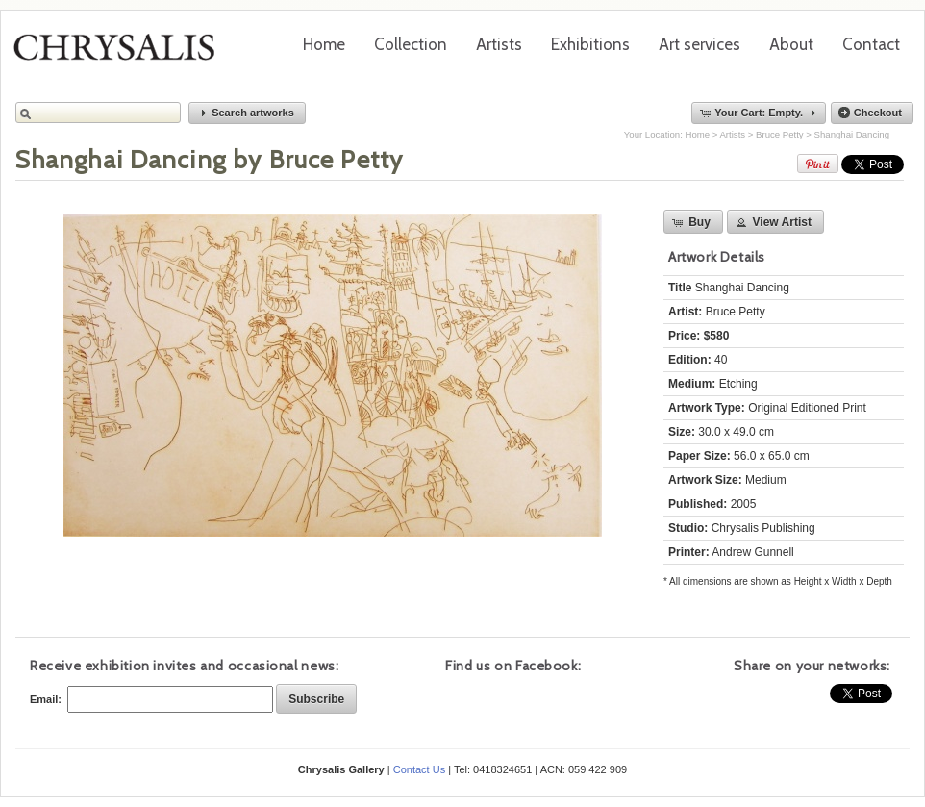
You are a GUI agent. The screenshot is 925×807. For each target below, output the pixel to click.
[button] (247, 113)
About (791, 44)
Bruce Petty (780, 134)
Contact (871, 44)
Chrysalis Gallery (121, 53)
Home (324, 44)
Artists (499, 44)
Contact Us (419, 769)
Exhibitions (590, 44)
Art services (699, 44)
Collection (410, 44)
